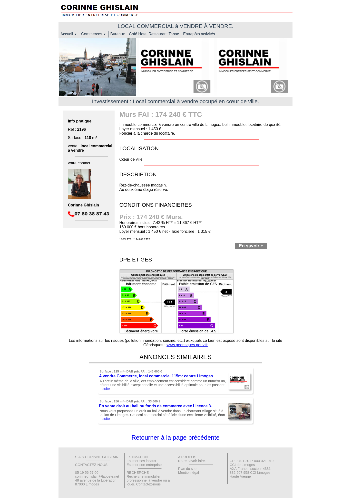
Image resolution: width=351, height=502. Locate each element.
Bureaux (117, 34)
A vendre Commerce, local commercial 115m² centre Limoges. (156, 376)
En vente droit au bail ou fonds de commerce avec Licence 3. (155, 406)
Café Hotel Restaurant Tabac (154, 34)
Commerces (93, 34)
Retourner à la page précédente (175, 437)
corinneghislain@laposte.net (97, 476)
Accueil (68, 34)
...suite (104, 389)
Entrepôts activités (199, 34)
